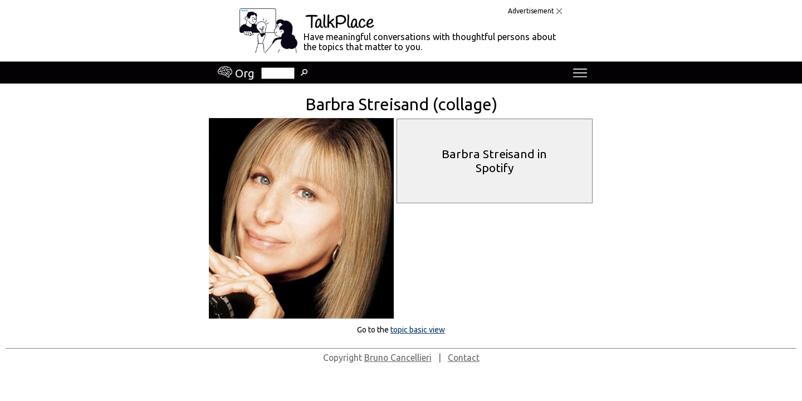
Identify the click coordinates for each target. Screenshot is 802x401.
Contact (464, 358)
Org (236, 73)
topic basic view (417, 329)
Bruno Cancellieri (398, 358)
